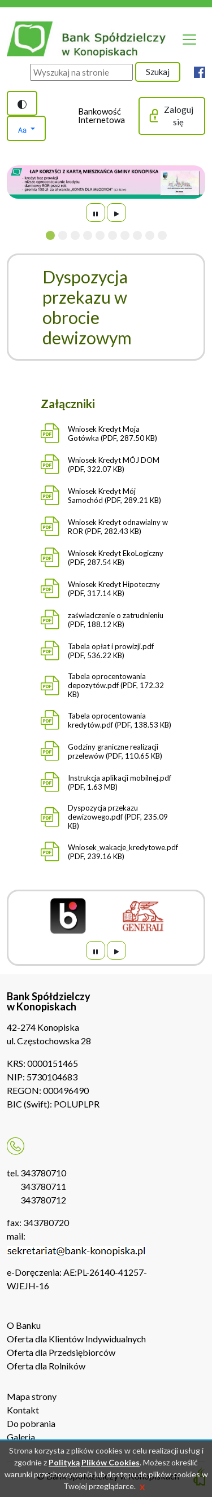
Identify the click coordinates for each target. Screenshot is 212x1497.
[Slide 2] (62, 235)
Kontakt (23, 1409)
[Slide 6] (112, 235)
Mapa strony (32, 1396)
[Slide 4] (87, 235)
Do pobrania (31, 1423)
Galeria (21, 1437)
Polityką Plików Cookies (94, 1462)
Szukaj (158, 72)
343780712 (43, 1199)
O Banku (24, 1325)
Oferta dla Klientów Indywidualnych (76, 1338)
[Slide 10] (162, 235)
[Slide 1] (50, 235)
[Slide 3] (75, 235)
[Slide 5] (100, 235)
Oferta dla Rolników (46, 1365)
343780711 (43, 1186)
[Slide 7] (124, 235)
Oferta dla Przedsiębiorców (61, 1352)
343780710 (43, 1172)
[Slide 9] (149, 235)
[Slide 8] (137, 235)
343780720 (46, 1222)
